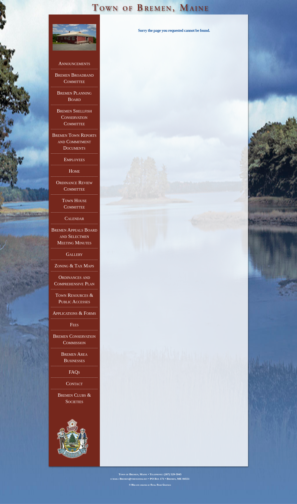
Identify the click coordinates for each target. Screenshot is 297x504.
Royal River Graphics (161, 485)
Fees (74, 324)
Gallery (74, 254)
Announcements (74, 63)
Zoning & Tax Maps (74, 265)
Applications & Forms (74, 313)
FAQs (74, 372)
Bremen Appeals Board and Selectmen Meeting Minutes (74, 236)
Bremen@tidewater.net (134, 478)
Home (74, 171)
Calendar (74, 218)
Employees (74, 159)
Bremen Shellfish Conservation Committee (74, 117)
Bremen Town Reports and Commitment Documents (74, 142)
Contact (74, 383)
